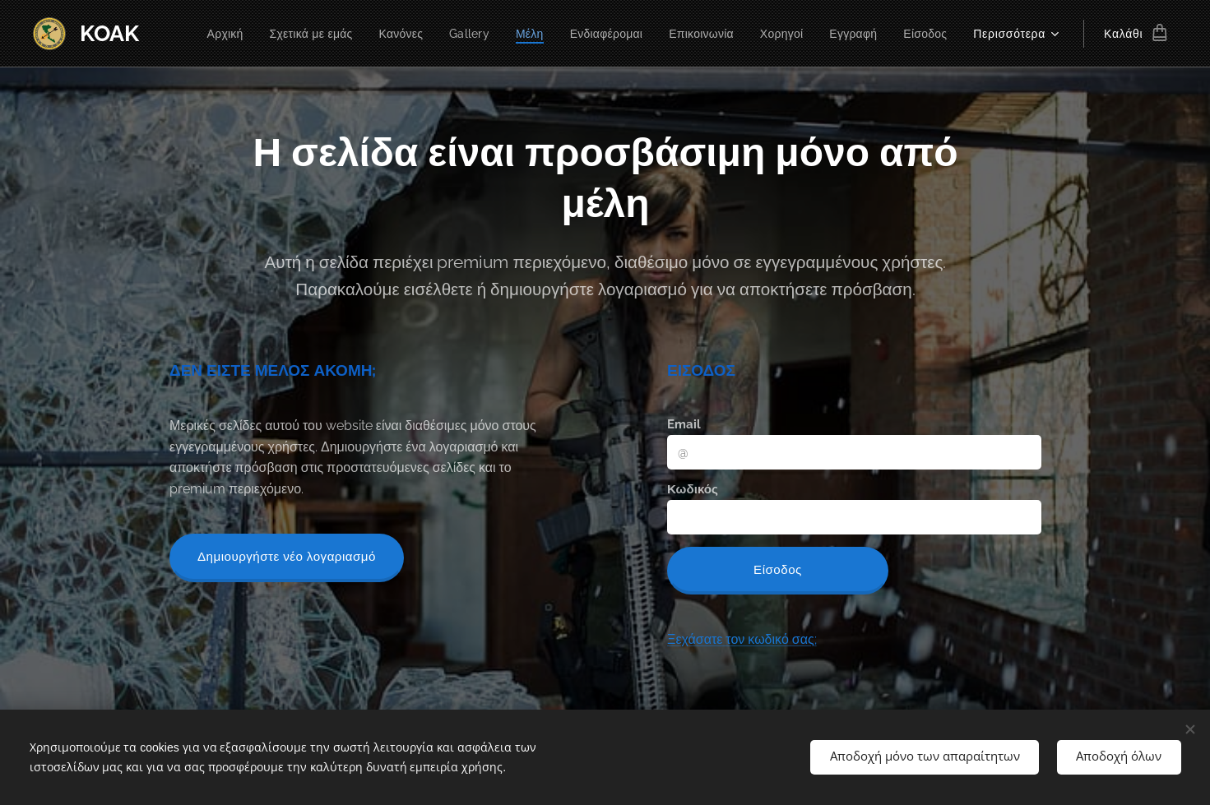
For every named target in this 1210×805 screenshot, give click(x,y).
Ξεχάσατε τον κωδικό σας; (741, 639)
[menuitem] (200, 33)
